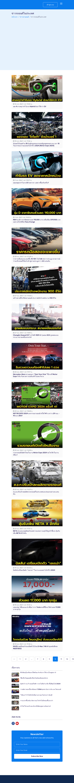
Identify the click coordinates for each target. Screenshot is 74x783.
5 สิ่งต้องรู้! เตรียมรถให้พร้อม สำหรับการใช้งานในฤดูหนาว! (38, 672)
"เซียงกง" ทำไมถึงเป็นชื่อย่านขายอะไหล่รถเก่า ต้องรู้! (36, 695)
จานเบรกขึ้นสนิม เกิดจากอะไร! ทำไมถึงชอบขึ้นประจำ (36, 700)
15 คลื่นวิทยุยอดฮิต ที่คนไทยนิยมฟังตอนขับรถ (34, 678)
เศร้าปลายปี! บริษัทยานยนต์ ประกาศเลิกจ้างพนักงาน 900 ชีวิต (34, 298)
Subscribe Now (37, 756)
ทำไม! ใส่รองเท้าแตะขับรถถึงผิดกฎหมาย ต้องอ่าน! (35, 706)
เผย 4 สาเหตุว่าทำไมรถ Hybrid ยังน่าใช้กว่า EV (29, 106)
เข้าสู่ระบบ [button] (50, 5)
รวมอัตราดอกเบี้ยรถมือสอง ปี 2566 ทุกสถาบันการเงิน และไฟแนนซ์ (40, 689)
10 (55, 659)
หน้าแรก (15, 17)
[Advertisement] (24, 43)
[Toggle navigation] (61, 4)
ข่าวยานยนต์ (24, 17)
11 (61, 659)
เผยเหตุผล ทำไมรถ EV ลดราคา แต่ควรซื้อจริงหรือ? (31, 183)
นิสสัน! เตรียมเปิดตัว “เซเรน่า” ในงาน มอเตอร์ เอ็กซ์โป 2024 (34, 570)
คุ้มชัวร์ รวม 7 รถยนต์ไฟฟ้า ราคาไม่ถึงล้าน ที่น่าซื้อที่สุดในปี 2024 (40, 684)
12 (67, 659)
